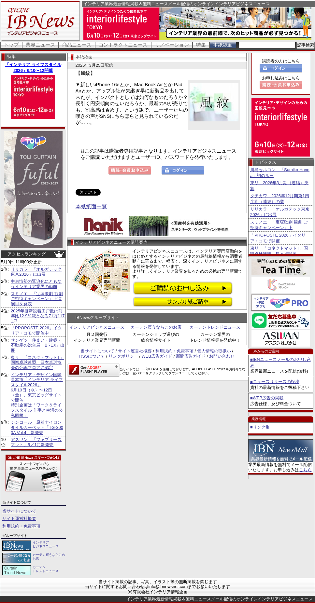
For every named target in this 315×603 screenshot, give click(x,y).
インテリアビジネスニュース (96, 327)
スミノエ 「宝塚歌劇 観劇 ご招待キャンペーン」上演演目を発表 (37, 298)
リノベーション (172, 45)
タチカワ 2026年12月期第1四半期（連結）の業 (279, 198)
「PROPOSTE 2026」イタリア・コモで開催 (278, 238)
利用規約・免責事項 (21, 526)
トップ (11, 45)
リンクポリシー (123, 356)
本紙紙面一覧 (91, 206)
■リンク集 (260, 427)
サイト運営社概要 (19, 518)
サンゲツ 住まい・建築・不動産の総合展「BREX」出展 (37, 345)
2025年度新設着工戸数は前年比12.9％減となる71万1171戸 (37, 315)
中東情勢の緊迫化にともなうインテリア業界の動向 (36, 284)
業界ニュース (40, 45)
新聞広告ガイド (191, 356)
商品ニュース (77, 45)
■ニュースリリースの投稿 (274, 381)
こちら (305, 469)
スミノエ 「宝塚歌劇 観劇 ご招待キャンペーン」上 (279, 225)
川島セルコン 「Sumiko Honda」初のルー (279, 172)
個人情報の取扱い (214, 351)
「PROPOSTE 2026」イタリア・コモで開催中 (36, 330)
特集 (201, 45)
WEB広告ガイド (157, 356)
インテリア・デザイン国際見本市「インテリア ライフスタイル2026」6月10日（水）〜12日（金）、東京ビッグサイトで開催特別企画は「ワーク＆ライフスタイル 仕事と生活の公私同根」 (37, 395)
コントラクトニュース (123, 45)
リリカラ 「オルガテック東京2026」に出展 (36, 272)
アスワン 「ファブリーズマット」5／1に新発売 (36, 442)
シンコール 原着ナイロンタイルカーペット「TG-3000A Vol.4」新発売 (37, 427)
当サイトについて (19, 511)
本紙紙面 (223, 45)
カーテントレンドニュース (215, 327)
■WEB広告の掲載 (266, 397)
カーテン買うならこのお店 (156, 327)
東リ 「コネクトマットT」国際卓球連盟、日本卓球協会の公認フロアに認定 (37, 362)
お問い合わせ (222, 356)
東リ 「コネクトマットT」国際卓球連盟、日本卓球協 (279, 251)
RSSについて (92, 356)
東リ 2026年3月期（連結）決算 (279, 185)
